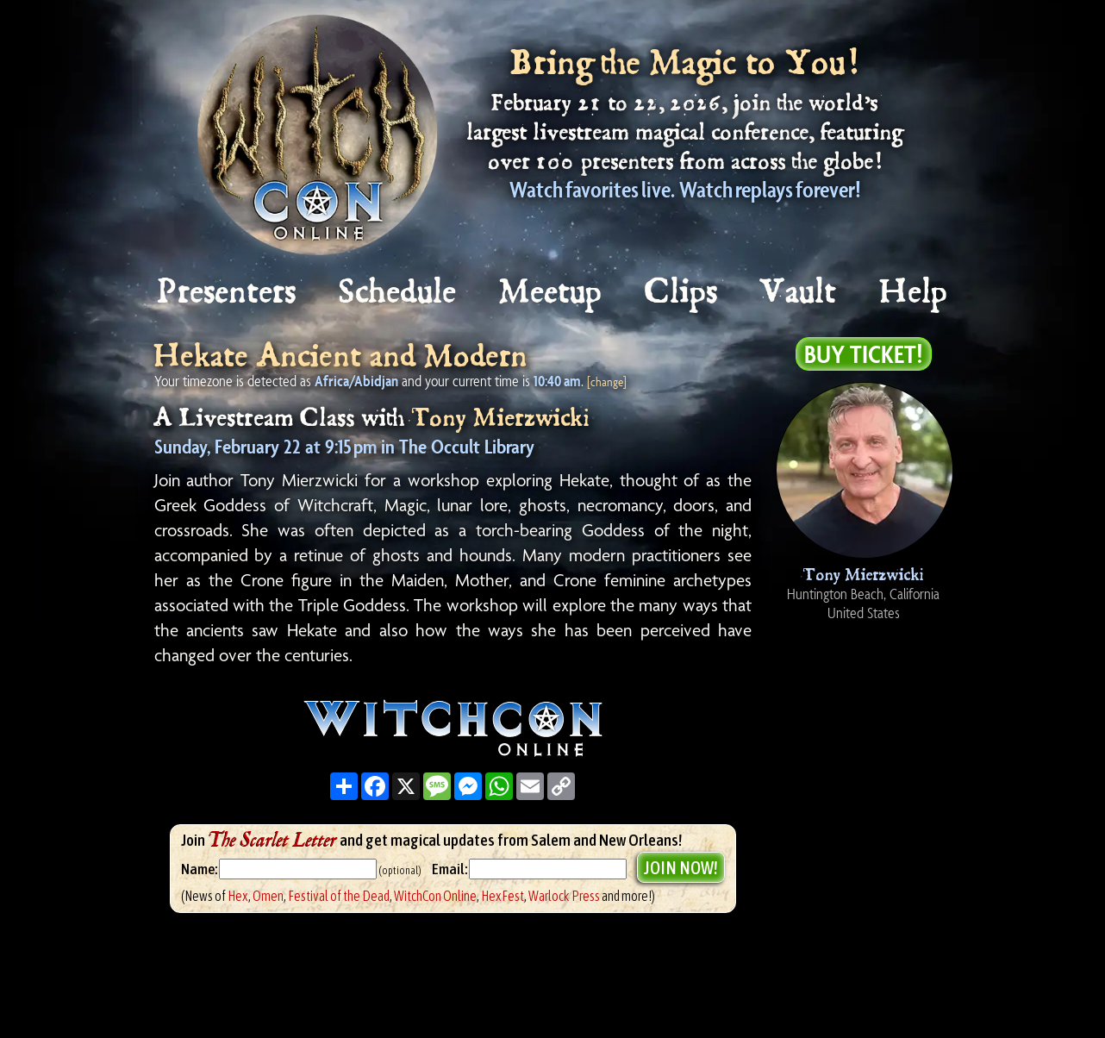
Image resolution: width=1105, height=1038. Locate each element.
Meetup (551, 293)
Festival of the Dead (339, 896)
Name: (199, 869)
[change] (607, 381)
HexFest (502, 896)
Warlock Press (564, 896)
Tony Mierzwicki (501, 418)
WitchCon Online (435, 896)
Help (914, 293)
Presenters (227, 293)
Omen (268, 896)
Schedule (398, 293)
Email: (450, 869)
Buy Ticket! (863, 353)
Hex (238, 896)
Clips (682, 293)
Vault (799, 293)
